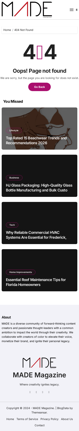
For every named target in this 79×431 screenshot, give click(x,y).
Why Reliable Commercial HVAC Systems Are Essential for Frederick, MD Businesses (39, 237)
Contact (40, 425)
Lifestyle (13, 130)
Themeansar (39, 412)
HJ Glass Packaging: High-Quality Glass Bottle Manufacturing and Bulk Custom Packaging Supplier (39, 190)
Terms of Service (27, 419)
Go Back (39, 87)
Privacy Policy (49, 419)
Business (14, 177)
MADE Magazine (39, 375)
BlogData (63, 408)
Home (10, 419)
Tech (12, 225)
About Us (67, 419)
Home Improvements (20, 272)
